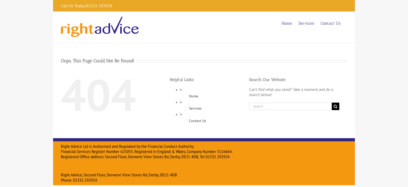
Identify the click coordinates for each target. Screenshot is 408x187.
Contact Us (197, 120)
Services (195, 108)
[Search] (335, 106)
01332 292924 (85, 180)
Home (193, 96)
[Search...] (290, 106)
